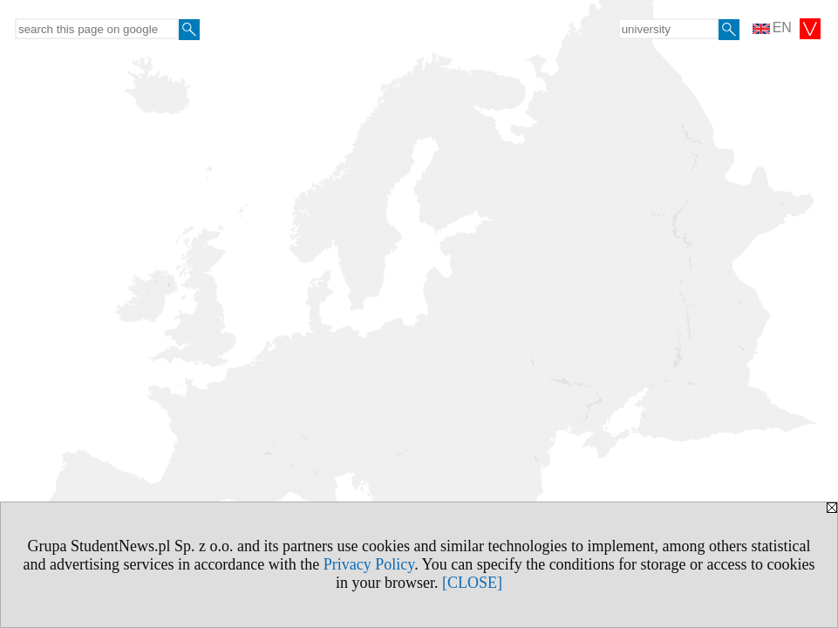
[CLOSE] (472, 582)
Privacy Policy (369, 564)
